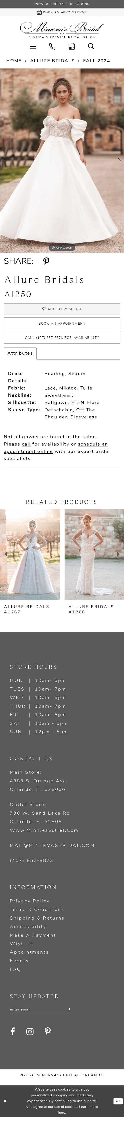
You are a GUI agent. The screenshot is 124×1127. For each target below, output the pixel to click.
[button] (32, 48)
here (61, 1123)
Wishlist (22, 953)
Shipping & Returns (37, 927)
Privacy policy (30, 910)
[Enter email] (40, 1019)
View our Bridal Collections (62, 4)
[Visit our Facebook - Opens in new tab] (13, 1042)
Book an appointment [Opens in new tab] (62, 329)
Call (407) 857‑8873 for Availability (62, 346)
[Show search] (91, 48)
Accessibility (28, 936)
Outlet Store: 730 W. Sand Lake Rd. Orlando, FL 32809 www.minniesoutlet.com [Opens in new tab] (44, 827)
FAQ (15, 978)
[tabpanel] (62, 162)
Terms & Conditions (37, 918)
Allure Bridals (52, 63)
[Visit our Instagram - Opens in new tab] (30, 1042)
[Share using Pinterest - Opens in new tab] (46, 264)
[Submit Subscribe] (69, 1019)
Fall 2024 (96, 63)
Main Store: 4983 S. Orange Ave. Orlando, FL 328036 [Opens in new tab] (39, 790)
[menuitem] (32, 48)
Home (14, 63)
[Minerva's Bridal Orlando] (62, 32)
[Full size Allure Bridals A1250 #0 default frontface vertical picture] (62, 162)
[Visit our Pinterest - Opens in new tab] (48, 1042)
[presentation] (30, 563)
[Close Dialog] (5, 1111)
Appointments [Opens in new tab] (29, 961)
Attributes (20, 362)
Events (19, 970)
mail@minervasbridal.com (52, 854)
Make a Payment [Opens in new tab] (33, 944)
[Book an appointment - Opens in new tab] (62, 13)
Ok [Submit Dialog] (117, 1111)
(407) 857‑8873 (32, 869)
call (26, 453)
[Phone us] (52, 48)
